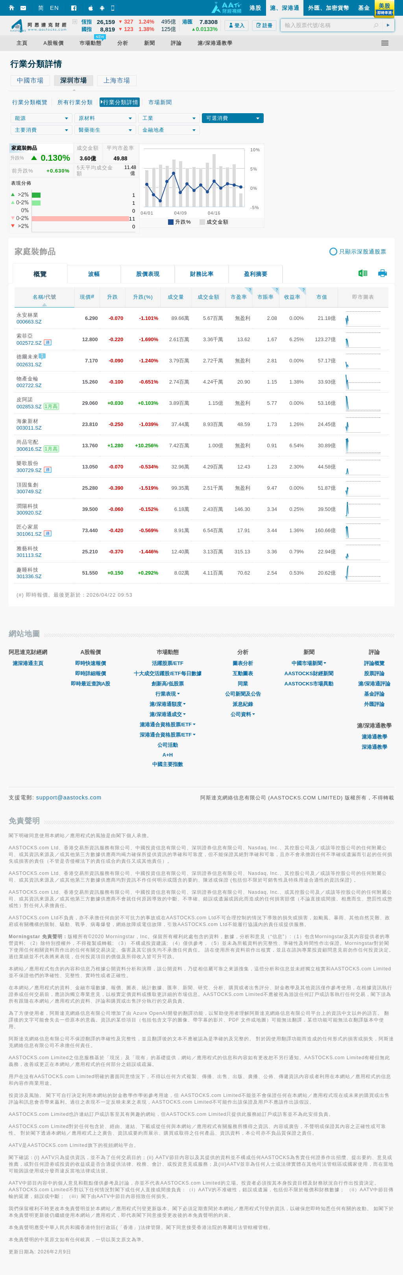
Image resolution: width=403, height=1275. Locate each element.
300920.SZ (29, 513)
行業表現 (167, 694)
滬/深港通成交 (168, 714)
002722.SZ (29, 385)
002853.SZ (29, 407)
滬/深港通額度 (168, 704)
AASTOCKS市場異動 (309, 684)
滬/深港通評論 (374, 684)
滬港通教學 (374, 737)
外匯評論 (374, 704)
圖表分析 (243, 663)
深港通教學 (374, 747)
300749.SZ (29, 491)
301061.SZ (29, 534)
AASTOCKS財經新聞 (309, 673)
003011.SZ (29, 428)
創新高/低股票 (168, 684)
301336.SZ (29, 576)
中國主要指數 (167, 764)
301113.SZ (29, 555)
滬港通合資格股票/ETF (168, 725)
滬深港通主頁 (28, 663)
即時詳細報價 (90, 673)
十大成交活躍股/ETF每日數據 (167, 673)
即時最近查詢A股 (90, 684)
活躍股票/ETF (167, 663)
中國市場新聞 (309, 663)
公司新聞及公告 (243, 694)
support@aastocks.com (69, 797)
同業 (243, 684)
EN (54, 7)
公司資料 (243, 714)
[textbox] (337, 25)
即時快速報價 (90, 663)
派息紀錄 (243, 704)
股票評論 (374, 673)
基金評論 (374, 694)
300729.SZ (29, 470)
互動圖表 (243, 673)
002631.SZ (29, 364)
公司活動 (167, 745)
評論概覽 (374, 663)
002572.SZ (29, 343)
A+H (168, 755)
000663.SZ (29, 322)
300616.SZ (29, 449)
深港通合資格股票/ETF (168, 735)
